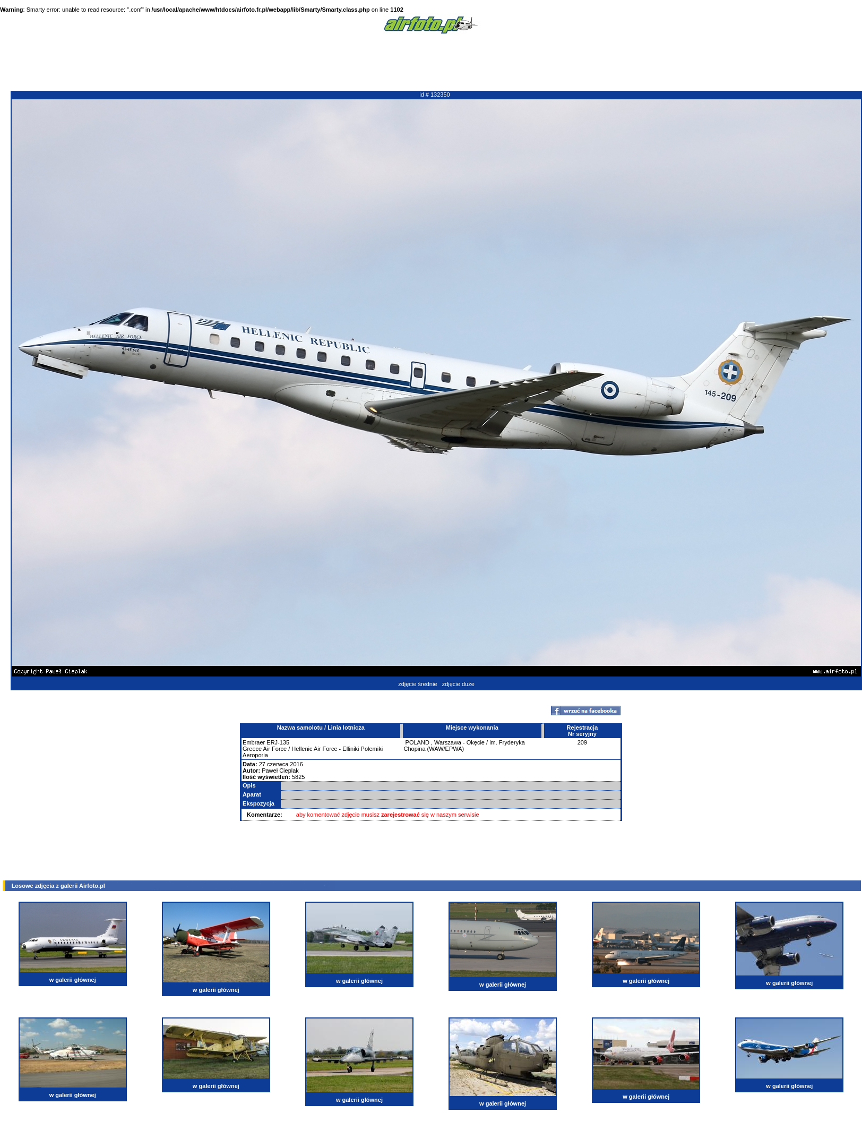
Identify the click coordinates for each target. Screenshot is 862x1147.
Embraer (254, 742)
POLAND (417, 742)
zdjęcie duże (458, 684)
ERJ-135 (277, 742)
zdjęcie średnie (417, 684)
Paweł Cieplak (280, 770)
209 (582, 742)
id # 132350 (434, 94)
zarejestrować (400, 814)
